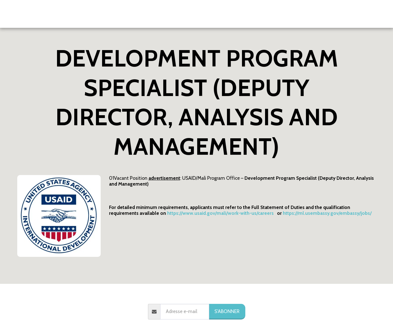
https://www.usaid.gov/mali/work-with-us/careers (220, 213)
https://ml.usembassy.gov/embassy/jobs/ (327, 213)
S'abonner (226, 311)
